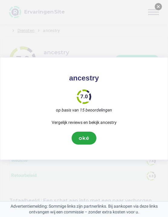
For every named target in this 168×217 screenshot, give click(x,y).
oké (84, 138)
